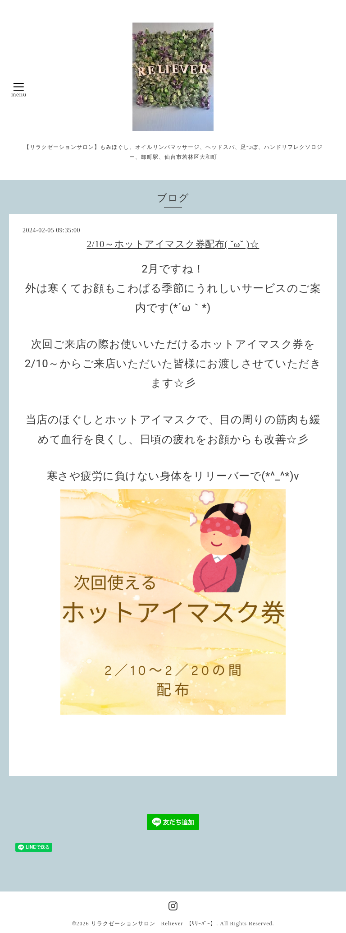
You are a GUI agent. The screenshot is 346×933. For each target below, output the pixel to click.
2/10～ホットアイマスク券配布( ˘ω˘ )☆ (173, 244)
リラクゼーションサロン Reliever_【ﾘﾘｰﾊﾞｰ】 (154, 923)
